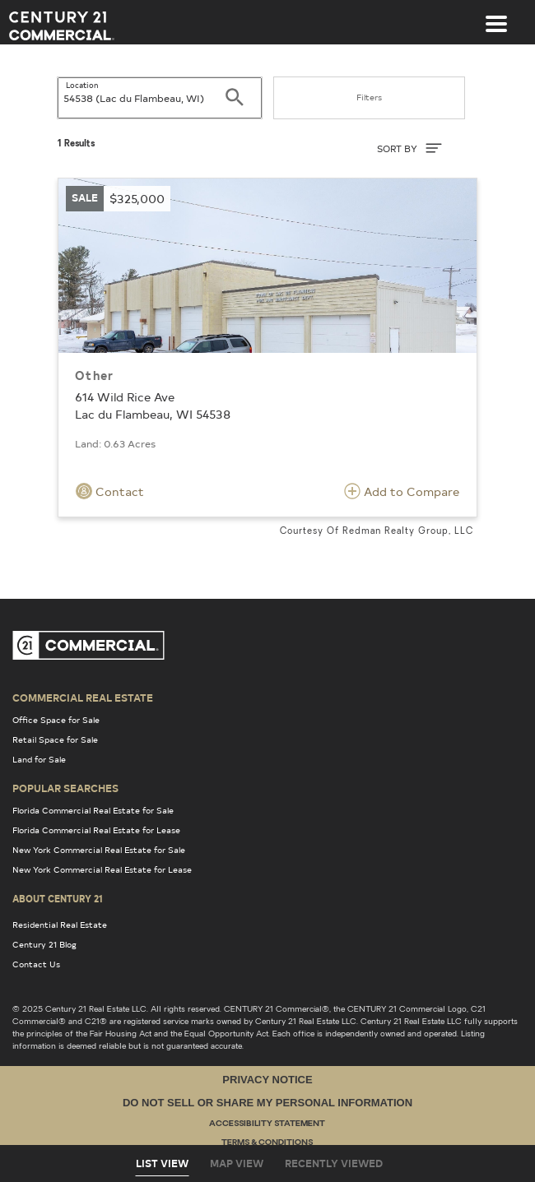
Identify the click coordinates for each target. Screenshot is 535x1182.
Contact (110, 491)
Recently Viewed (334, 1163)
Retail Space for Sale (55, 739)
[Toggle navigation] (496, 15)
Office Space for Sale (56, 719)
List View (162, 1163)
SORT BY (409, 148)
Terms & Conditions (267, 1142)
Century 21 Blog (44, 944)
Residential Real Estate (59, 924)
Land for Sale (39, 759)
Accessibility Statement (267, 1124)
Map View (236, 1163)
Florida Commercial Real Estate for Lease (96, 830)
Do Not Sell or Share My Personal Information (267, 1102)
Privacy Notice (267, 1079)
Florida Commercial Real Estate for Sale (93, 810)
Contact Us (36, 964)
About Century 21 (57, 898)
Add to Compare (401, 491)
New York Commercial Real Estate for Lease (102, 869)
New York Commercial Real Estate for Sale (98, 849)
